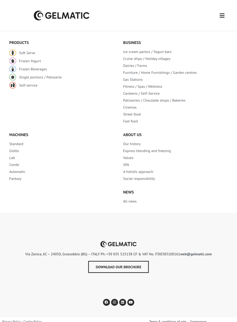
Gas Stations (133, 75)
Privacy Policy (11, 317)
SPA (126, 160)
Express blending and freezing (147, 146)
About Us (132, 130)
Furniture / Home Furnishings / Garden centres (160, 68)
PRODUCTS (19, 38)
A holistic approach (138, 167)
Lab (12, 153)
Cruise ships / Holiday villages (146, 54)
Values (128, 153)
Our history (132, 139)
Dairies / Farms (135, 61)
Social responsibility (139, 174)
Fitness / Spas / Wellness (142, 82)
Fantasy (15, 174)
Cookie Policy (32, 317)
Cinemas (130, 103)
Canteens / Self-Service (141, 89)
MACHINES (18, 130)
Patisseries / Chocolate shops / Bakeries (154, 96)
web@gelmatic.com (196, 249)
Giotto (14, 146)
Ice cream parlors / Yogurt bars (147, 47)
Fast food (130, 117)
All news (130, 197)
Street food (132, 110)
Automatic (17, 167)
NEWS (128, 188)
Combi (14, 160)
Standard (16, 139)
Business (132, 38)
